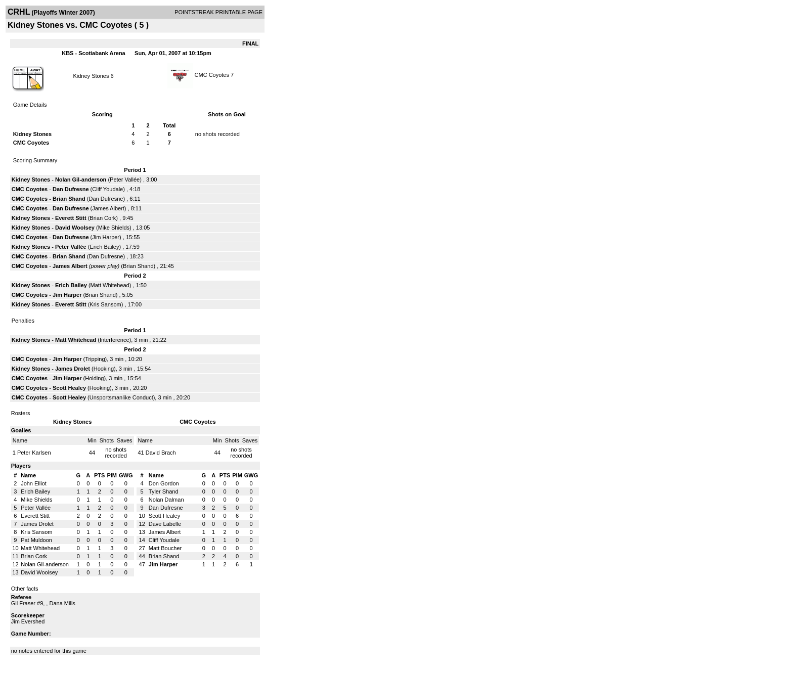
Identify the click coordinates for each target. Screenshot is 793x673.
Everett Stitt (70, 218)
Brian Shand (69, 199)
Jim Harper (105, 237)
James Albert (108, 208)
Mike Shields (113, 228)
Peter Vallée (125, 179)
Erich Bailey (104, 247)
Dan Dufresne (71, 189)
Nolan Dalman (166, 500)
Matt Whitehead (110, 285)
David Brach (161, 453)
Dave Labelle (165, 524)
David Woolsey (75, 228)
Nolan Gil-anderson (80, 179)
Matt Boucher (165, 548)
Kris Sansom (105, 304)
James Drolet (72, 369)
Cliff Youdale (107, 189)
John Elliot (34, 483)
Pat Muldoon (36, 540)
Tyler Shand (164, 491)
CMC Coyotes (212, 75)
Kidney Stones (91, 76)
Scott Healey (69, 388)
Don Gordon (164, 483)
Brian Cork (103, 218)
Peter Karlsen (34, 453)
